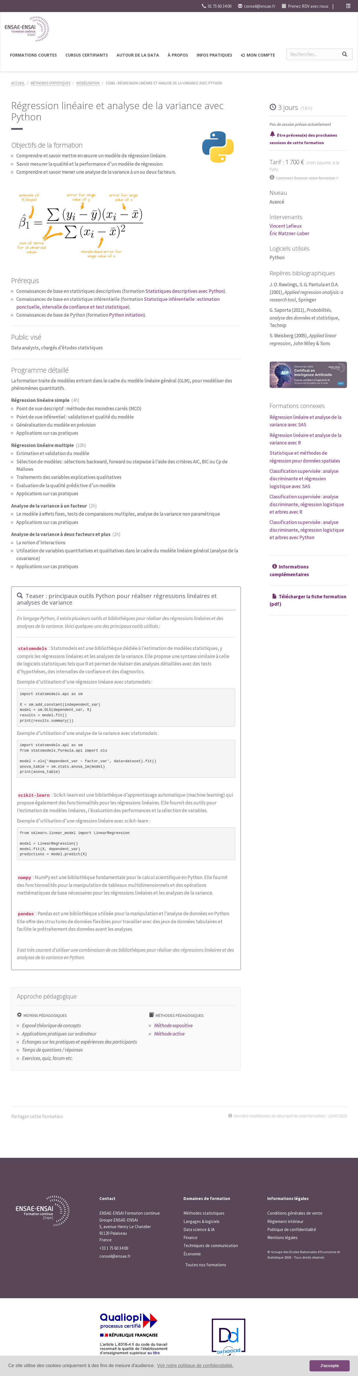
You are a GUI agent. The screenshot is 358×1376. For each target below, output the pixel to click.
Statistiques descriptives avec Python (184, 291)
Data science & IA (198, 1229)
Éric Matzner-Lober (289, 233)
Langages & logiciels (201, 1221)
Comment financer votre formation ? (307, 178)
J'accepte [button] (329, 1365)
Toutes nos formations (205, 1264)
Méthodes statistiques (50, 83)
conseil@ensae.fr (256, 6)
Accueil (18, 83)
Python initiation (126, 315)
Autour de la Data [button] (138, 55)
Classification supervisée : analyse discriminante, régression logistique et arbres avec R (307, 504)
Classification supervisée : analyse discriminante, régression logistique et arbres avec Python (307, 530)
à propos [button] (178, 55)
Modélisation (88, 83)
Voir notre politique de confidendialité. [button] (195, 1365)
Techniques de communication (210, 1245)
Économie (192, 1254)
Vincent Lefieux (286, 226)
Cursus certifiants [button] (86, 55)
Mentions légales (282, 1237)
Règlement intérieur (285, 1221)
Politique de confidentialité (291, 1229)
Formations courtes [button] (33, 55)
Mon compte (258, 55)
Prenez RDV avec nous (305, 6)
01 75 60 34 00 (216, 6)
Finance (190, 1237)
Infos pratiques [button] (214, 55)
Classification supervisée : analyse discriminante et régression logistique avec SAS (304, 478)
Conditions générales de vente (294, 1213)
